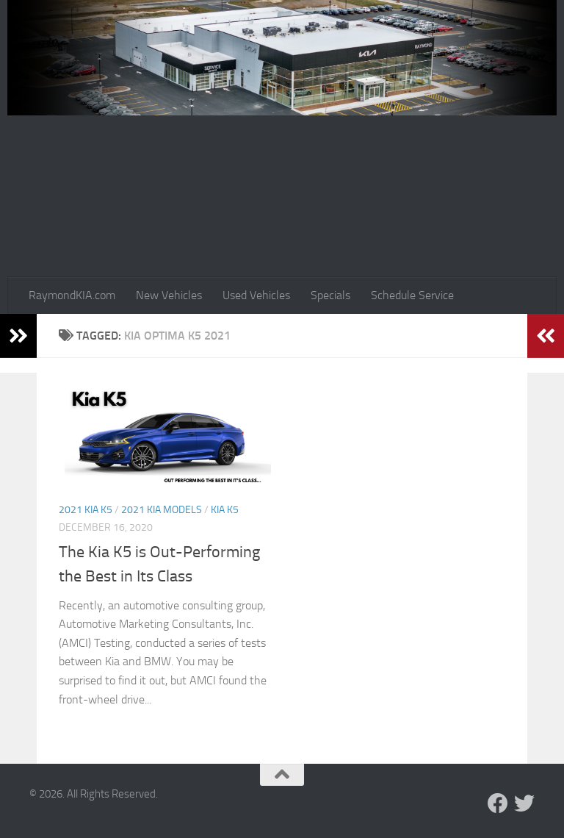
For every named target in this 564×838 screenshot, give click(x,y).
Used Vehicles (256, 295)
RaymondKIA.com (72, 295)
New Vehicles (169, 295)
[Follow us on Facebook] (498, 803)
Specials (330, 295)
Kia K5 (225, 510)
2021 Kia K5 (85, 510)
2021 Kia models (161, 510)
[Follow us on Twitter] (524, 803)
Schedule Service (412, 295)
